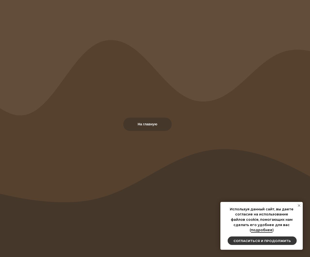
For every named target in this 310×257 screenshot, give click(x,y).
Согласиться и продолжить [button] (262, 241)
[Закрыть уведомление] (299, 205)
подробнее (261, 230)
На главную (147, 124)
